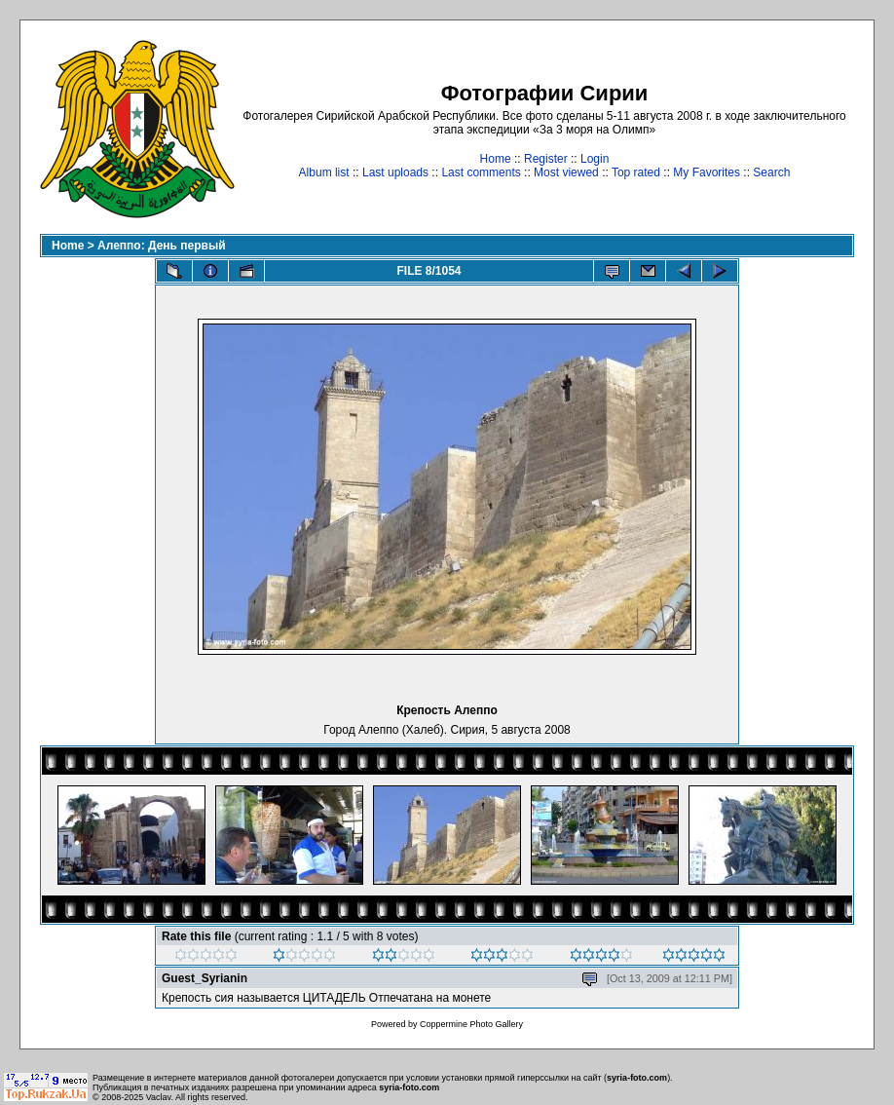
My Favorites (706, 172)
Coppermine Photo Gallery (471, 1024)
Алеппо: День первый (161, 245)
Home (495, 159)
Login (594, 159)
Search (771, 172)
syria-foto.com (637, 1078)
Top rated (636, 172)
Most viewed (566, 172)
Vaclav (158, 1097)
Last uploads (395, 172)
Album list (324, 172)
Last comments (480, 172)
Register (546, 159)
